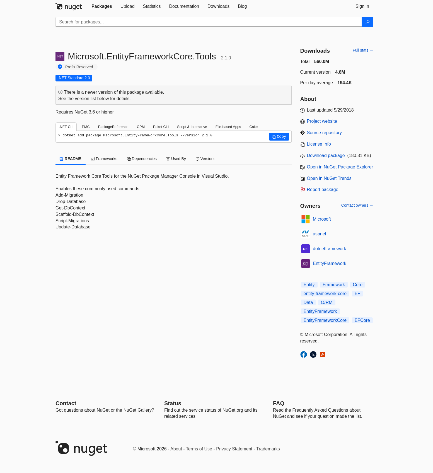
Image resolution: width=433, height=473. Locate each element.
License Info (319, 144)
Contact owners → (357, 205)
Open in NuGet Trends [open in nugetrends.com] (329, 178)
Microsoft (322, 219)
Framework (334, 284)
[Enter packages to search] (208, 22)
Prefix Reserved (79, 67)
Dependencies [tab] (142, 158)
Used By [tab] (176, 158)
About (176, 449)
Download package (326, 155)
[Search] (367, 22)
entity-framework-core (325, 293)
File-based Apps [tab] (228, 127)
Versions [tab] (205, 158)
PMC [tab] (85, 127)
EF (357, 293)
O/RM (327, 302)
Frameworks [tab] (104, 158)
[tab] (101, 6)
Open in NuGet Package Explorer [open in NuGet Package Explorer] (340, 167)
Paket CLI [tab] (161, 127)
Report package (322, 189)
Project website (322, 121)
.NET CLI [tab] (66, 127)
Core (357, 284)
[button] (279, 137)
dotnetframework (329, 248)
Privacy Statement (234, 449)
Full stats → (363, 50)
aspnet (319, 233)
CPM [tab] (141, 127)
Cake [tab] (253, 127)
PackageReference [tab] (113, 127)
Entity (309, 284)
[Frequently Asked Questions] (278, 403)
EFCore (362, 320)
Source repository (324, 132)
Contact (65, 403)
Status (172, 403)
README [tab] (70, 158)
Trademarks (268, 449)
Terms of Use (199, 449)
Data (308, 302)
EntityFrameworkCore (325, 320)
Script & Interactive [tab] (192, 127)
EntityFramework (329, 263)
